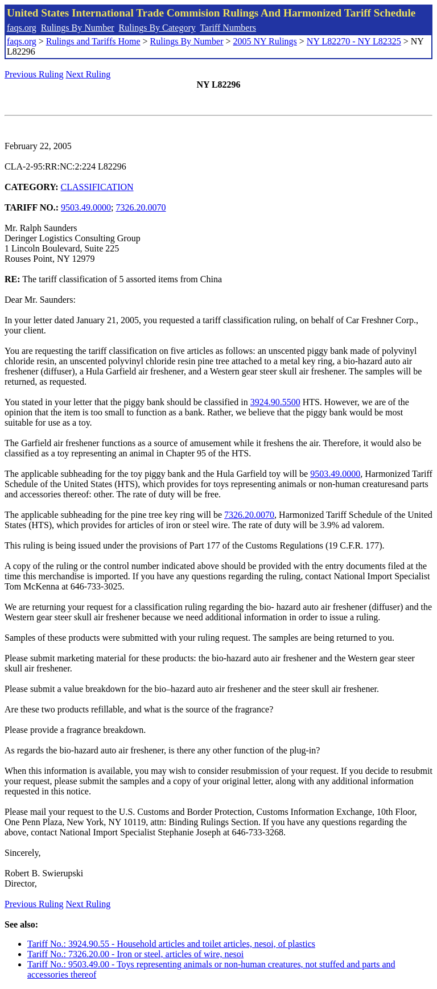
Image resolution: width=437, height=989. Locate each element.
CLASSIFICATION (97, 187)
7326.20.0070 (141, 207)
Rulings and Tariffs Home (93, 41)
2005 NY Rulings (265, 41)
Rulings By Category (157, 27)
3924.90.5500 (275, 402)
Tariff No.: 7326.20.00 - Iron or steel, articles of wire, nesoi (135, 954)
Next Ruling (88, 74)
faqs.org (21, 27)
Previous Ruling (34, 74)
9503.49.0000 (86, 207)
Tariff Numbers (228, 27)
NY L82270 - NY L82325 (354, 41)
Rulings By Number (77, 27)
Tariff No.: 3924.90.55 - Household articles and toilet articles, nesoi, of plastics (171, 944)
